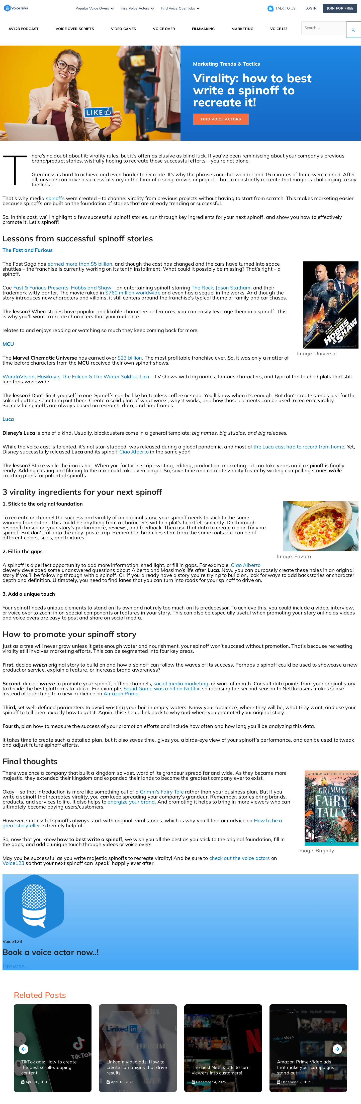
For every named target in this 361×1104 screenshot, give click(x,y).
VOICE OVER (164, 29)
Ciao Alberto (134, 451)
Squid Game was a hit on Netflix (162, 688)
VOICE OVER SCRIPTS (75, 29)
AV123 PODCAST (24, 29)
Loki (144, 376)
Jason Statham (233, 287)
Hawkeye (48, 376)
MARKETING (242, 29)
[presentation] (23, 1049)
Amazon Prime (121, 693)
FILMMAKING (203, 29)
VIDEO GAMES (123, 29)
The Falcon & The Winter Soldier (99, 376)
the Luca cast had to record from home (298, 446)
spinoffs (55, 198)
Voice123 (13, 863)
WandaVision (19, 376)
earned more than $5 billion (80, 264)
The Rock (202, 287)
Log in (311, 8)
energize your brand (131, 802)
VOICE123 (278, 29)
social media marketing (181, 683)
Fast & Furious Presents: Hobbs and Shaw (62, 287)
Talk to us (281, 8)
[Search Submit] (353, 29)
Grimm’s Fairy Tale (162, 791)
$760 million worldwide (132, 292)
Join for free (340, 8)
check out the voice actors (239, 858)
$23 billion (130, 358)
